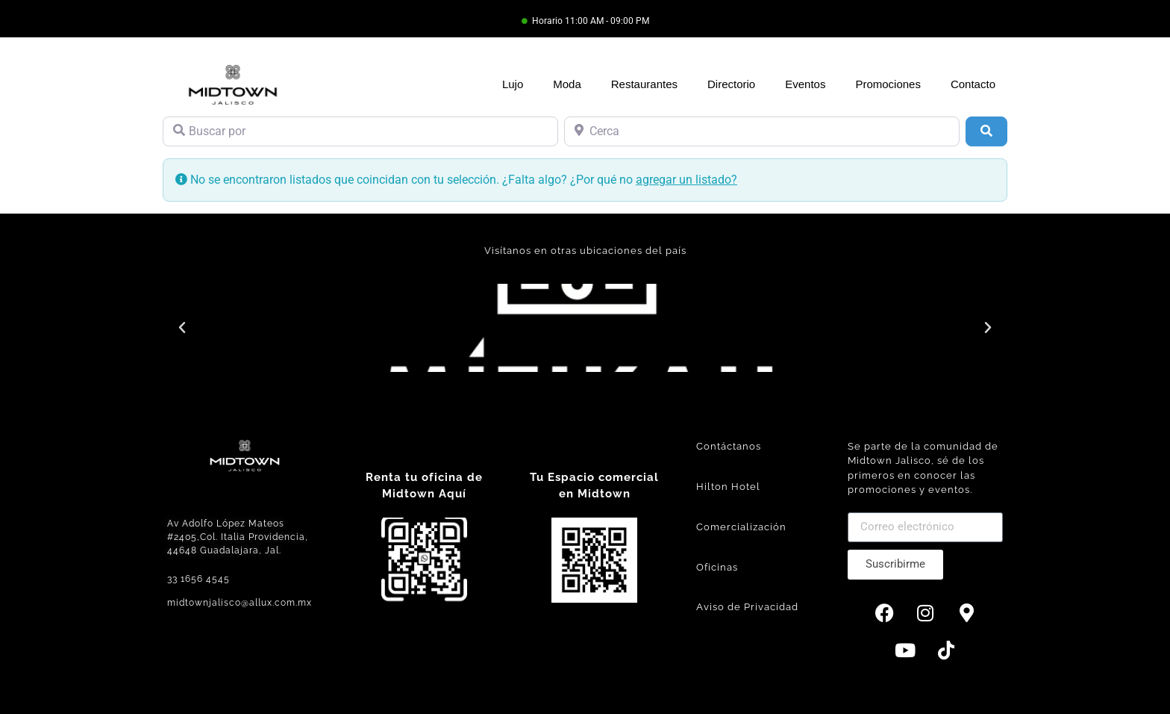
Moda (567, 84)
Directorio (731, 84)
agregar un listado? (686, 180)
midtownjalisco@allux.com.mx (239, 602)
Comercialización (741, 527)
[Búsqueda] (986, 131)
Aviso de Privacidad (747, 606)
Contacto (973, 84)
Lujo (512, 84)
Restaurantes (644, 84)
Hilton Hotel (728, 486)
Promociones (888, 84)
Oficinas (717, 567)
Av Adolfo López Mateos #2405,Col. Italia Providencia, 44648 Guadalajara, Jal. (237, 537)
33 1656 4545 (198, 579)
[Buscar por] (360, 131)
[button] (182, 327)
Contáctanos (728, 446)
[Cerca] (762, 131)
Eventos (805, 84)
